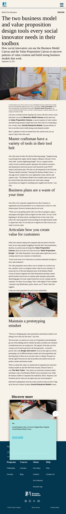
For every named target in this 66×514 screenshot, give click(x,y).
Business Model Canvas (33, 117)
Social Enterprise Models (32, 125)
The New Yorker (18, 370)
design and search (28, 351)
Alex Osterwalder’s (48, 106)
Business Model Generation (43, 108)
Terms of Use (36, 507)
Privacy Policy (55, 507)
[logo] (5, 4)
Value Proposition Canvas (21, 120)
